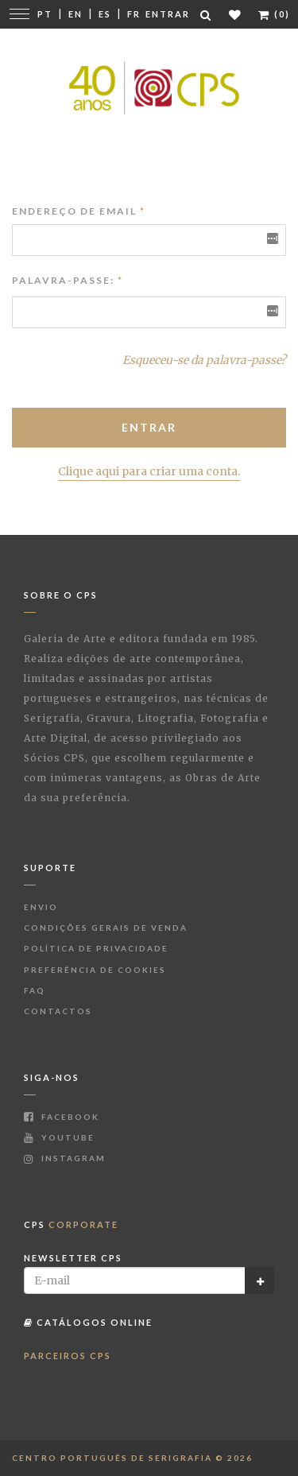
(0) (274, 14)
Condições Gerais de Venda (106, 927)
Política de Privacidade (96, 948)
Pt (44, 14)
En (75, 14)
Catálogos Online (88, 1322)
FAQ (34, 990)
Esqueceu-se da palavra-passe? (204, 360)
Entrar (167, 14)
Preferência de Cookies (95, 969)
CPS (71, 1224)
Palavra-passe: (63, 280)
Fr (134, 14)
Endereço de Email (78, 211)
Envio (41, 907)
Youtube (59, 1137)
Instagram (65, 1158)
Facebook (61, 1117)
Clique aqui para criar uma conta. (149, 471)
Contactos (58, 1011)
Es (105, 14)
